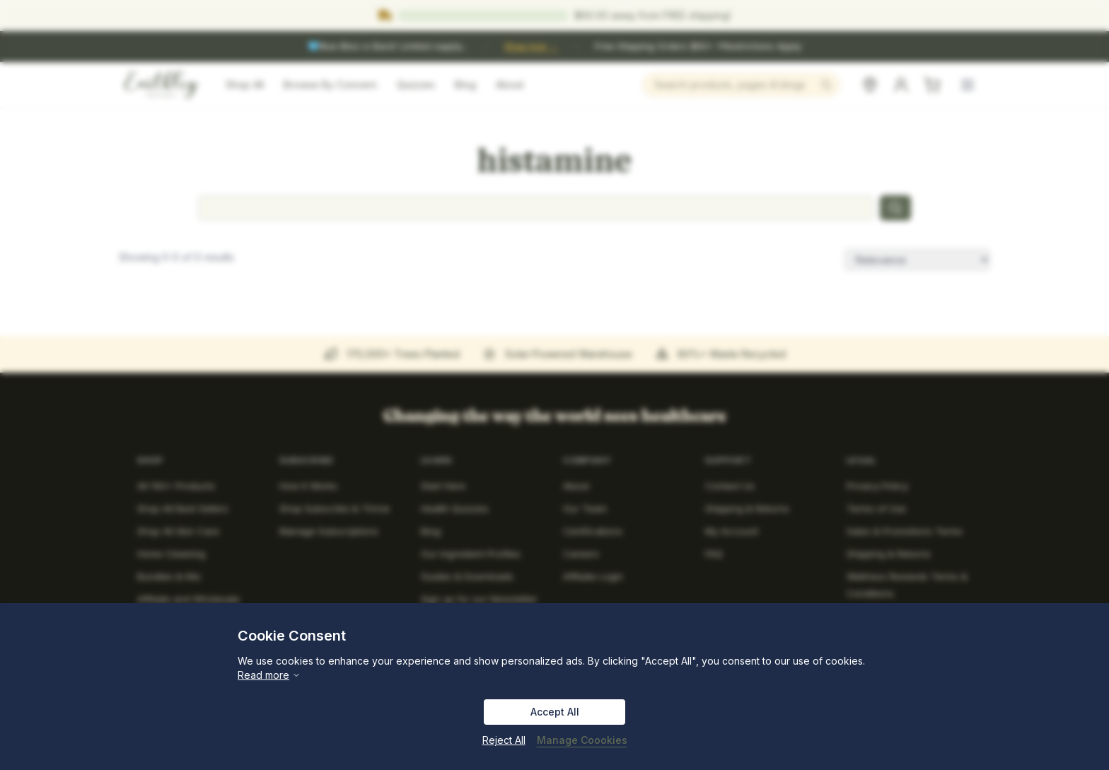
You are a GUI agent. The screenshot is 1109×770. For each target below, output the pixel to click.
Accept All (554, 712)
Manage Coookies (582, 740)
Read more (269, 675)
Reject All (504, 740)
